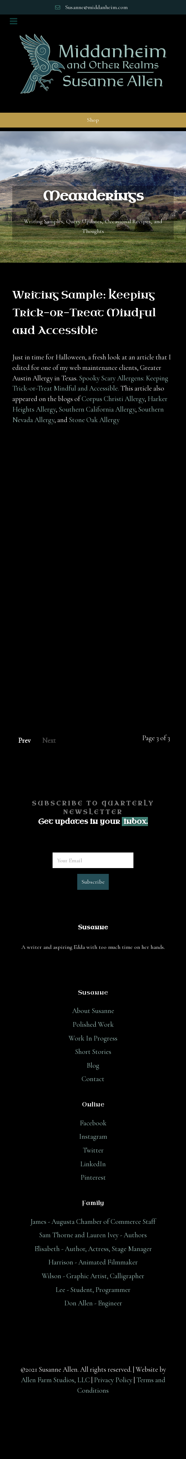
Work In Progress (93, 1038)
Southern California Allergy (97, 409)
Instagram (93, 1136)
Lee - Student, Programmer (93, 1289)
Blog (93, 1065)
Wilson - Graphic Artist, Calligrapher (93, 1276)
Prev (24, 740)
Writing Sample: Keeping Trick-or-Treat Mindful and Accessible (84, 313)
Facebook (93, 1123)
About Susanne (93, 1010)
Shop (93, 120)
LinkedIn (93, 1164)
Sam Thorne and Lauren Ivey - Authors (93, 1235)
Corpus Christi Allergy (113, 399)
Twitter (93, 1150)
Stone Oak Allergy (94, 420)
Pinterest (93, 1177)
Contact (93, 1079)
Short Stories (93, 1051)
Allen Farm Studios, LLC (55, 1380)
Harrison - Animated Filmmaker (93, 1262)
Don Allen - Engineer (93, 1303)
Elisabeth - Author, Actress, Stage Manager (93, 1249)
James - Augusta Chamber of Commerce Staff (93, 1221)
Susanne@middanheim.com (96, 7)
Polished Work (93, 1024)
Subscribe (93, 881)
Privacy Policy (113, 1380)
